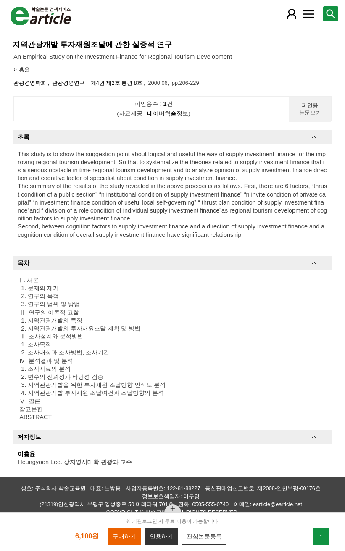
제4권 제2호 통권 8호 (117, 83)
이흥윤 (21, 69)
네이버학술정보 (167, 113)
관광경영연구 (69, 83)
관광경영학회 (30, 83)
